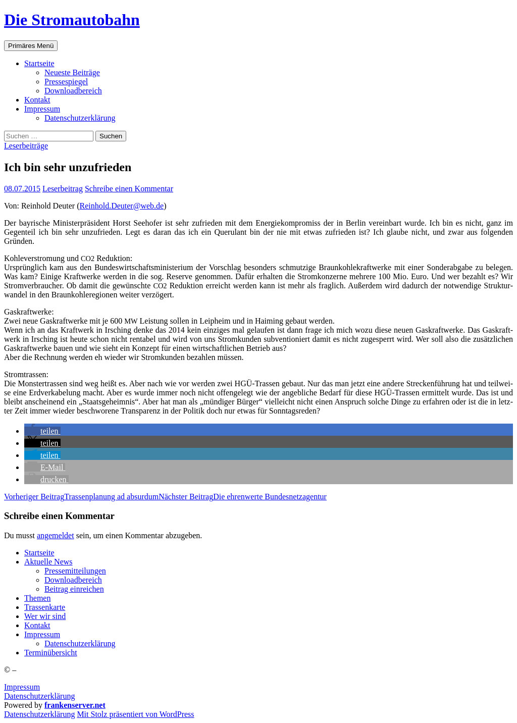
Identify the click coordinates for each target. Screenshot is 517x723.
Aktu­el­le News (48, 561)
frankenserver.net (75, 705)
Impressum (22, 687)
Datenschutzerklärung (39, 696)
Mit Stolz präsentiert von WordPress (135, 714)
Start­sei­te (39, 63)
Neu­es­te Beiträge (72, 72)
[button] (42, 431)
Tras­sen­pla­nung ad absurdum (81, 496)
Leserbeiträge (26, 145)
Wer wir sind (45, 616)
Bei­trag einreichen (74, 589)
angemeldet (55, 535)
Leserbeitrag (62, 188)
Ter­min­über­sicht (50, 652)
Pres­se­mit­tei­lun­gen (75, 570)
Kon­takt (37, 99)
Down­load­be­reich (73, 90)
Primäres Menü (31, 45)
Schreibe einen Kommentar (129, 188)
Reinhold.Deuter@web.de (121, 205)
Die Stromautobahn (72, 20)
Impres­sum (42, 109)
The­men (37, 598)
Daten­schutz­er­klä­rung (79, 118)
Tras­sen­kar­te (44, 607)
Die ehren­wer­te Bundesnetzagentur (243, 496)
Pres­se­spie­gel (66, 81)
